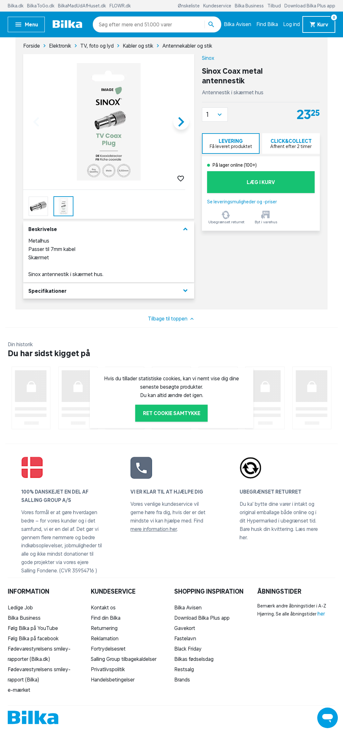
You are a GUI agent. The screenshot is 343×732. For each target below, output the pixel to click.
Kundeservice (217, 5)
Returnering (104, 628)
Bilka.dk (16, 5)
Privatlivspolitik (108, 669)
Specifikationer (108, 291)
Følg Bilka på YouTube (33, 628)
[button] (214, 114)
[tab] (231, 143)
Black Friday (188, 649)
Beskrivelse (108, 229)
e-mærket (19, 690)
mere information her (153, 529)
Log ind (291, 24)
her (321, 613)
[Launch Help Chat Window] (327, 718)
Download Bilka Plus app (309, 5)
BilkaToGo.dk (41, 5)
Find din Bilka (105, 618)
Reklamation (105, 638)
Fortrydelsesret (108, 649)
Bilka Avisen (237, 24)
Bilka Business (250, 5)
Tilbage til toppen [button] (171, 319)
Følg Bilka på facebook (33, 638)
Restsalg (184, 669)
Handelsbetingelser (113, 679)
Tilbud (274, 5)
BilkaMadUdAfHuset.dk (82, 5)
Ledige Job (20, 607)
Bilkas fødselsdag (194, 659)
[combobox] (110, 24)
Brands (182, 679)
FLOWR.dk (120, 5)
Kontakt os (103, 607)
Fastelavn (185, 638)
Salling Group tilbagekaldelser (124, 659)
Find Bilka (267, 24)
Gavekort (184, 628)
